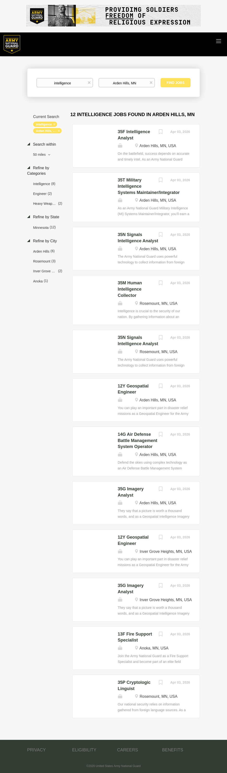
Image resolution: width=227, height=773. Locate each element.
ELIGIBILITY (84, 750)
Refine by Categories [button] (38, 170)
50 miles (40, 154)
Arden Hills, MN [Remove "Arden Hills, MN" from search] (46, 131)
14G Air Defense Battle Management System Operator (137, 440)
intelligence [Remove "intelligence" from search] (44, 124)
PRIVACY (36, 750)
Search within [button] (44, 144)
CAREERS (127, 750)
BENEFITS (172, 750)
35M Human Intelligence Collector (130, 289)
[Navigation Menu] (218, 40)
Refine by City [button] (44, 241)
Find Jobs (176, 83)
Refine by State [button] (45, 217)
